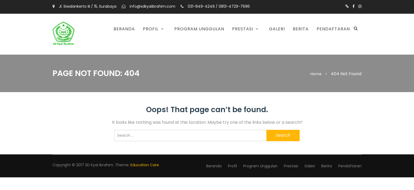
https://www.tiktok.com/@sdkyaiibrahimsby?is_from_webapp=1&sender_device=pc (347, 6)
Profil (150, 29)
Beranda (124, 29)
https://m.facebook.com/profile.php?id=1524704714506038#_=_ (353, 6)
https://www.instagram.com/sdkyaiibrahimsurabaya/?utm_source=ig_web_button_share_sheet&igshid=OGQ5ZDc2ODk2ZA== (359, 6)
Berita (301, 29)
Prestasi (242, 29)
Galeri (277, 29)
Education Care (144, 165)
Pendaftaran (333, 29)
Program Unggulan (199, 29)
